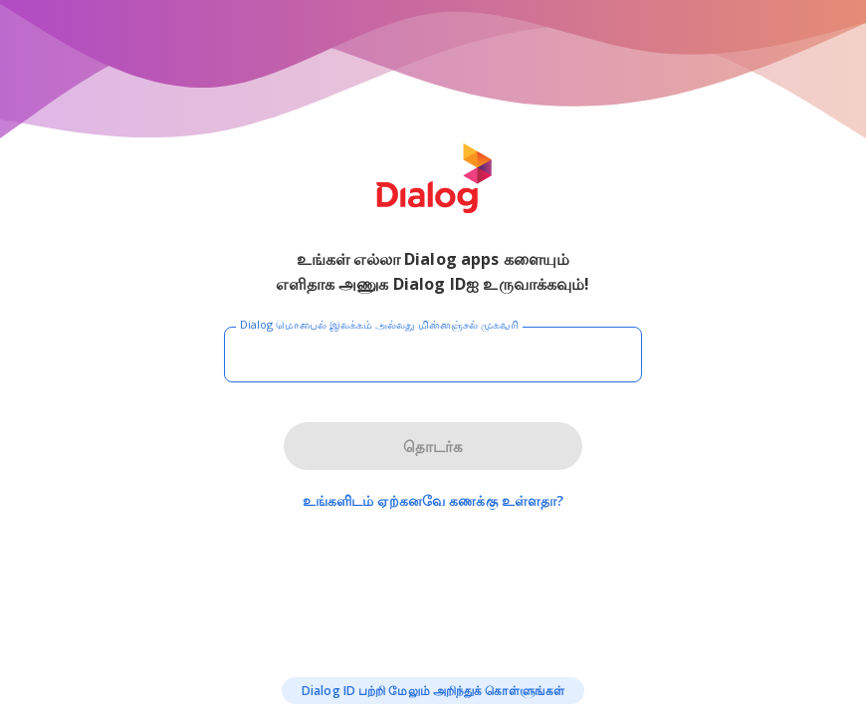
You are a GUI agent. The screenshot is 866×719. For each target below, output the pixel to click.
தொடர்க (433, 446)
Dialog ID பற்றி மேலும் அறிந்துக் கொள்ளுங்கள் (433, 690)
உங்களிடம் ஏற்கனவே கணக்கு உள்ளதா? (433, 500)
